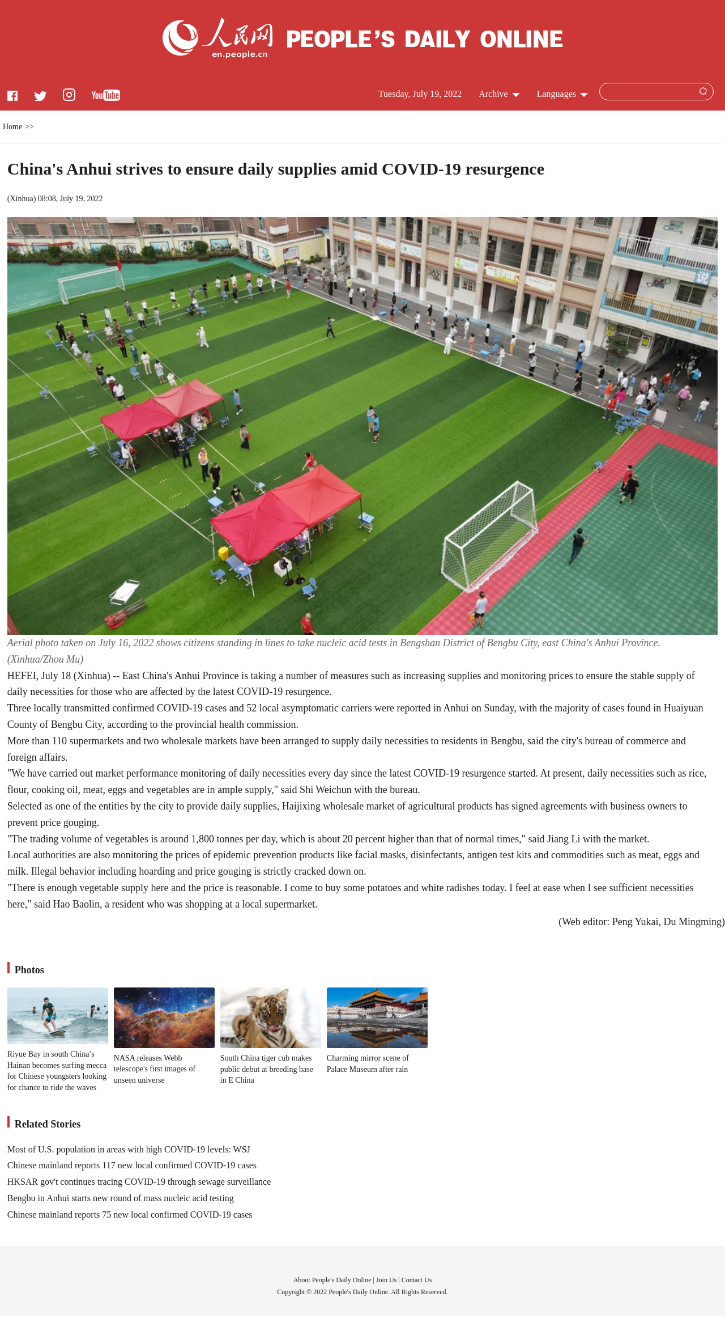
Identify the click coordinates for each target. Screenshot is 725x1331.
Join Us (387, 1280)
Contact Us (417, 1280)
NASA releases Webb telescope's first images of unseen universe (154, 1069)
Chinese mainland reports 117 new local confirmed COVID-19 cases (132, 1165)
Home (12, 126)
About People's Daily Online (332, 1280)
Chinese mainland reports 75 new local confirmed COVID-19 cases (130, 1214)
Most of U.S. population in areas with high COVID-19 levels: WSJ (128, 1149)
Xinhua (21, 198)
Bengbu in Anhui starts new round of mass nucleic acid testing (120, 1198)
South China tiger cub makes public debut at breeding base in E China (266, 1069)
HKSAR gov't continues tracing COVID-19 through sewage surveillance (139, 1181)
